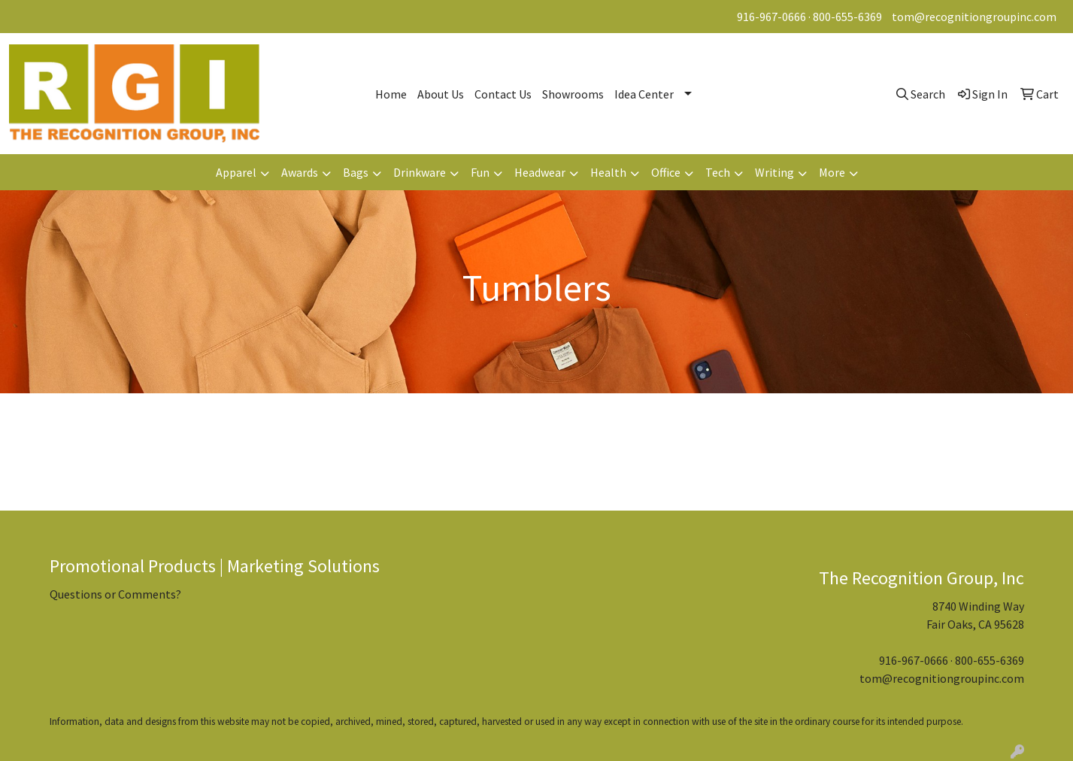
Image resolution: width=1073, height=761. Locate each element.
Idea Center (644, 94)
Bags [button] (355, 172)
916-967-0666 (771, 16)
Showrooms (573, 94)
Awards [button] (299, 172)
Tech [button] (717, 172)
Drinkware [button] (419, 172)
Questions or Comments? (115, 594)
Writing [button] (774, 172)
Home (391, 94)
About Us (440, 94)
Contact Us (503, 94)
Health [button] (608, 172)
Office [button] (665, 172)
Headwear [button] (539, 172)
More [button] (832, 172)
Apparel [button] (236, 172)
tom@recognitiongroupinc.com (974, 16)
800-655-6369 (847, 16)
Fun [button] (480, 172)
